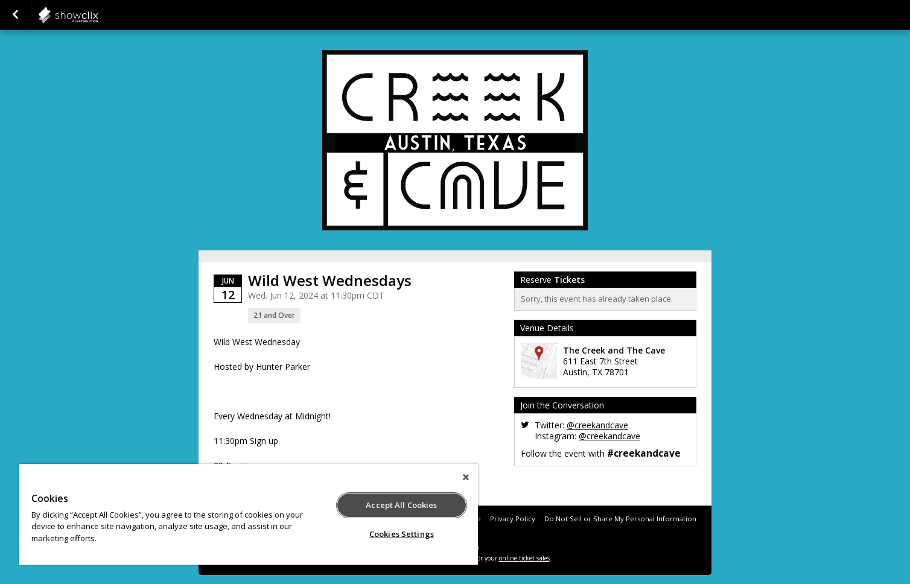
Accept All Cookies (401, 505)
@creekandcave (597, 425)
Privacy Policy (512, 518)
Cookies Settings (401, 533)
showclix (97, 15)
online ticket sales (524, 558)
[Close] (465, 477)
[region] (248, 514)
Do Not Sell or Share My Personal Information (620, 518)
